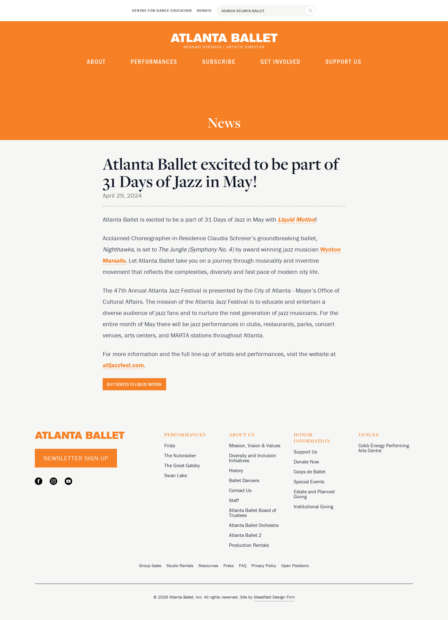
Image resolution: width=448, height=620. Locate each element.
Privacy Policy (263, 565)
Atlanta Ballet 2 (245, 535)
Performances (154, 61)
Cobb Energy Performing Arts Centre (383, 447)
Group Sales (150, 565)
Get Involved (280, 61)
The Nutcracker (180, 455)
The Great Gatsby (182, 465)
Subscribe (219, 61)
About (96, 61)
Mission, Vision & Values (254, 445)
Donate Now (306, 461)
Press (228, 565)
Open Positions (295, 565)
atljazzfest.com (123, 365)
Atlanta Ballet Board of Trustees (252, 512)
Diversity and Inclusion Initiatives (252, 457)
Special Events (309, 481)
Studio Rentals (180, 565)
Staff (234, 500)
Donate (204, 10)
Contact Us (240, 490)
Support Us (343, 61)
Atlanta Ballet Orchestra (253, 525)
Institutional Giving (313, 506)
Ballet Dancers (244, 480)
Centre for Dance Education (162, 10)
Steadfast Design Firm (274, 597)
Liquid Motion (296, 219)
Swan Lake (175, 475)
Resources (208, 565)
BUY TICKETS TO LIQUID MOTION (134, 384)
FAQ (242, 565)
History (236, 470)
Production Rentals (249, 545)
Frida (169, 445)
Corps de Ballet (309, 471)
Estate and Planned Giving (314, 494)
